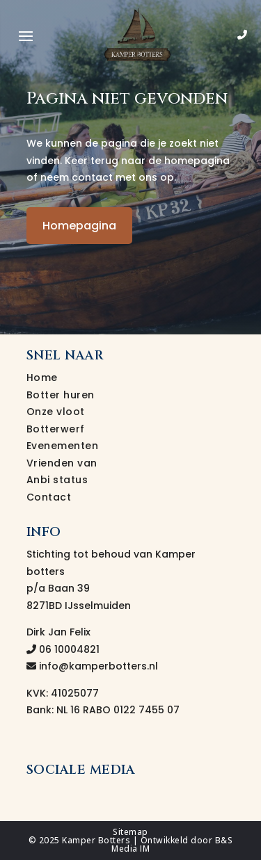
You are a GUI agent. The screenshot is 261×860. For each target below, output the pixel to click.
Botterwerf (55, 429)
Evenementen (62, 446)
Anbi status (57, 480)
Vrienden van (61, 463)
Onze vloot (55, 412)
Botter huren (60, 395)
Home (42, 377)
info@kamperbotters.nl (92, 666)
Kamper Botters (96, 840)
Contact (49, 497)
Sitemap (130, 832)
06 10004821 (63, 649)
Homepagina (79, 226)
